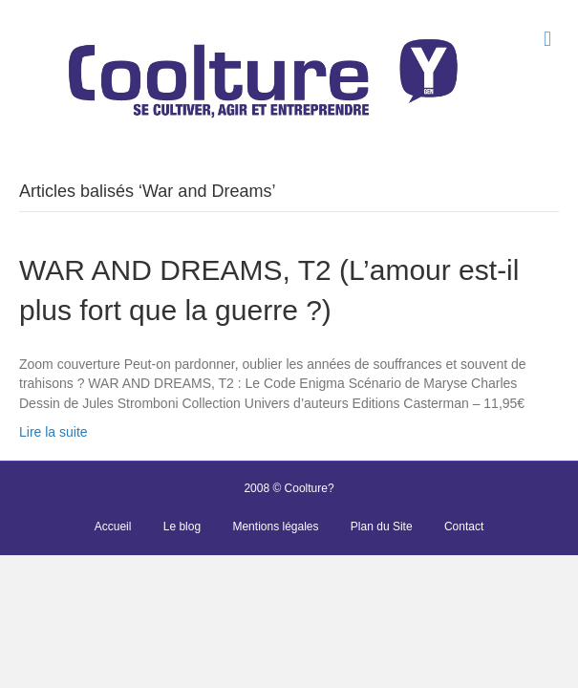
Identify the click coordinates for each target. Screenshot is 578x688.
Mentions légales (275, 526)
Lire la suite (53, 432)
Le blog (182, 526)
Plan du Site (382, 526)
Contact (463, 526)
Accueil (113, 526)
